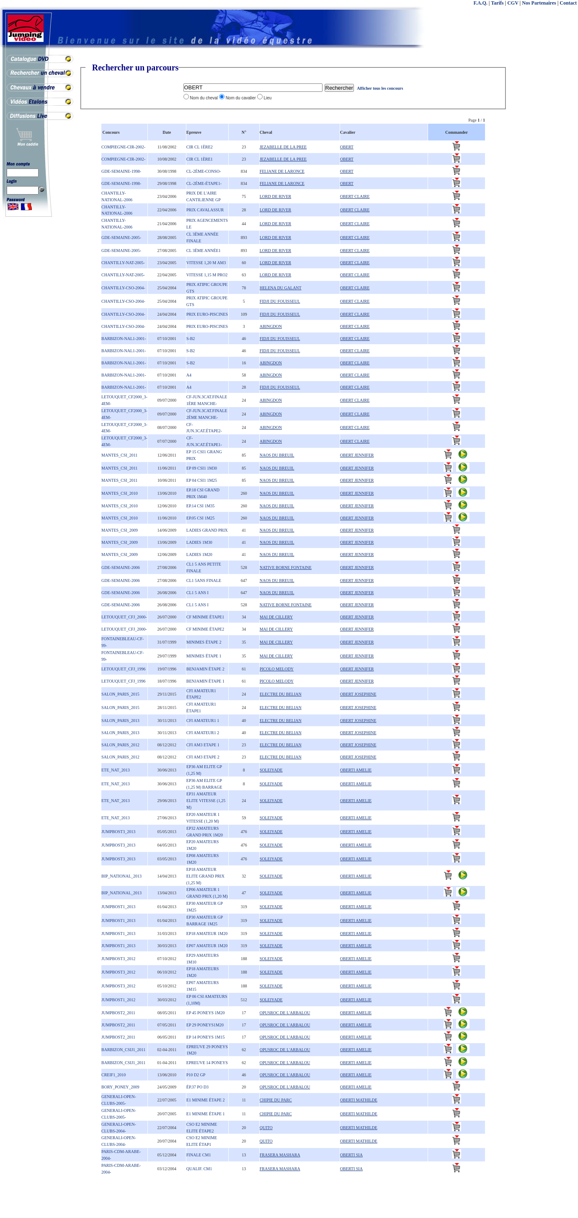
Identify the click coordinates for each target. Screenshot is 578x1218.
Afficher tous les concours (380, 88)
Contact (568, 3)
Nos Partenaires (539, 3)
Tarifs (497, 3)
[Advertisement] (544, 188)
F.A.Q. (481, 3)
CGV (512, 3)
